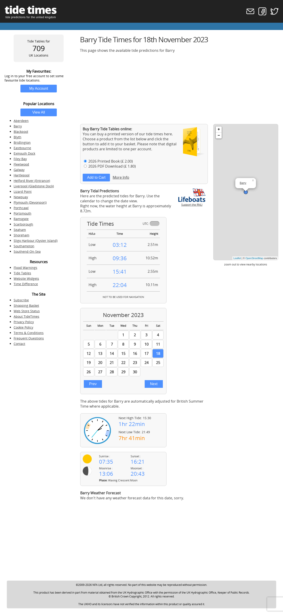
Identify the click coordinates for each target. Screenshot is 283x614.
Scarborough (23, 224)
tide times (30, 9)
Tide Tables (22, 273)
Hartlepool (22, 175)
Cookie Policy (23, 327)
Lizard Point (23, 191)
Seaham (20, 230)
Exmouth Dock (24, 153)
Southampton (24, 246)
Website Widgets (26, 278)
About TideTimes (26, 316)
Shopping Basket (26, 305)
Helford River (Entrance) (32, 180)
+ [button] (219, 129)
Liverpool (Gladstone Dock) (34, 186)
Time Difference (26, 284)
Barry (18, 126)
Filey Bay (20, 159)
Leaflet (237, 258)
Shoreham (21, 235)
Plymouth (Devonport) (30, 202)
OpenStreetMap (254, 258)
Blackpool (21, 131)
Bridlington (22, 142)
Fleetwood (21, 164)
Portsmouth (22, 213)
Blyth (17, 137)
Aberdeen (21, 121)
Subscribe (21, 300)
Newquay (21, 197)
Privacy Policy (24, 322)
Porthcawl (21, 208)
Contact (19, 344)
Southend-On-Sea (27, 251)
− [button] (219, 135)
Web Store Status (27, 311)
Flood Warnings (25, 267)
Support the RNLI (192, 203)
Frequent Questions (29, 338)
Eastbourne (22, 148)
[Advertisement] (179, 88)
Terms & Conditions (29, 333)
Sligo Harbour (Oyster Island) (35, 240)
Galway (19, 170)
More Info (121, 177)
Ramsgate (21, 219)
